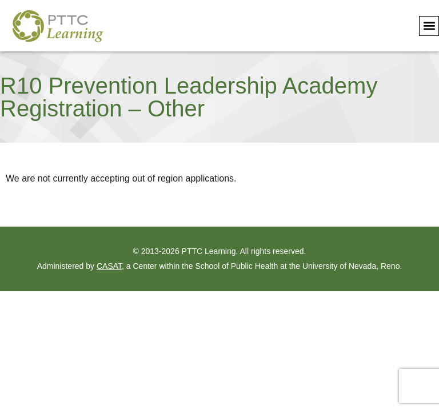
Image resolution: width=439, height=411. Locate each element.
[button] (429, 26)
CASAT (109, 266)
